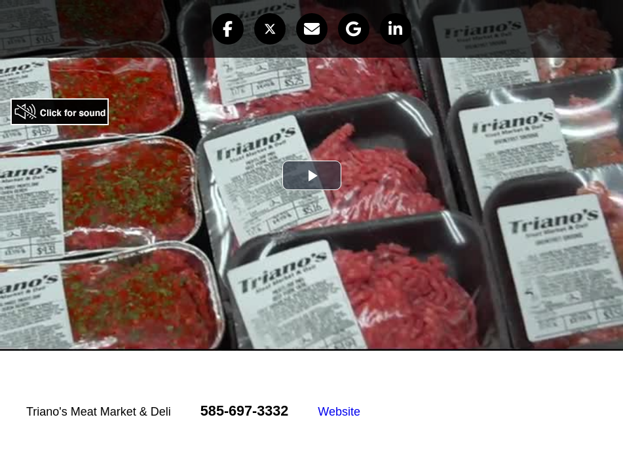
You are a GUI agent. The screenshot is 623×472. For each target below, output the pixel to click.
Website (339, 411)
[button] (228, 29)
